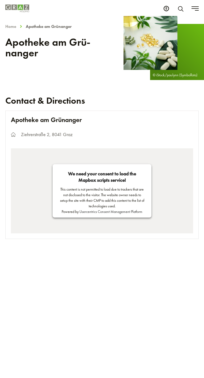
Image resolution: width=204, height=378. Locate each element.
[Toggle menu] (195, 8)
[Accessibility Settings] (166, 8)
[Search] (182, 8)
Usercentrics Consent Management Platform (110, 211)
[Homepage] (17, 8)
